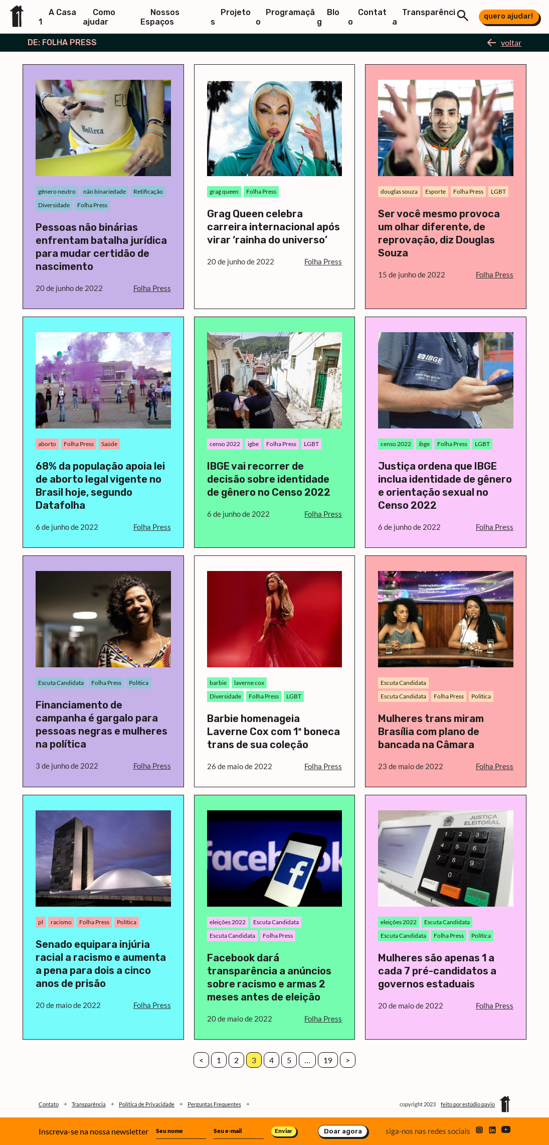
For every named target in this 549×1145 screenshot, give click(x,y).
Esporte (435, 191)
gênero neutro (57, 191)
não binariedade (104, 191)
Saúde (109, 444)
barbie (218, 682)
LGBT (498, 191)
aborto (47, 444)
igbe (253, 444)
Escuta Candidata (61, 682)
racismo (61, 922)
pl (40, 922)
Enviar (283, 1130)
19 (327, 1060)
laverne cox (249, 682)
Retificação (148, 191)
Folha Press (92, 205)
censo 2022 (225, 444)
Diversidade (54, 205)
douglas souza (399, 191)
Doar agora (343, 1131)
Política (138, 682)
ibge (424, 444)
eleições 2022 (228, 922)
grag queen (224, 191)
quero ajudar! (508, 16)
